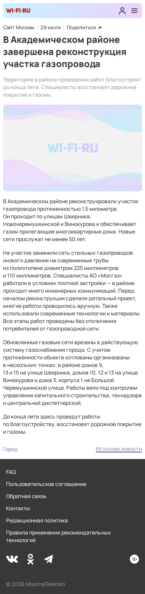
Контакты (18, 508)
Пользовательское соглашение (46, 483)
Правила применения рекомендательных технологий (58, 536)
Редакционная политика (37, 520)
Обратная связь (26, 496)
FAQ (11, 471)
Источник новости (119, 448)
